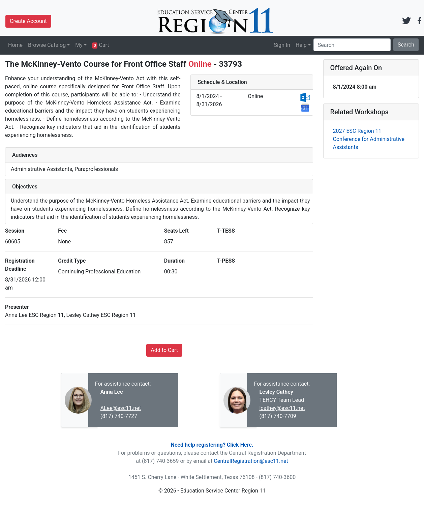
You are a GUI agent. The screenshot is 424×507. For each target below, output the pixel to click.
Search (406, 44)
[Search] (352, 44)
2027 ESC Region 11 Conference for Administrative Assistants (368, 139)
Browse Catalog (47, 45)
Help (301, 45)
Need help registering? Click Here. (212, 445)
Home (15, 45)
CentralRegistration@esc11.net (251, 461)
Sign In (282, 45)
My (79, 45)
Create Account (28, 21)
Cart (100, 45)
